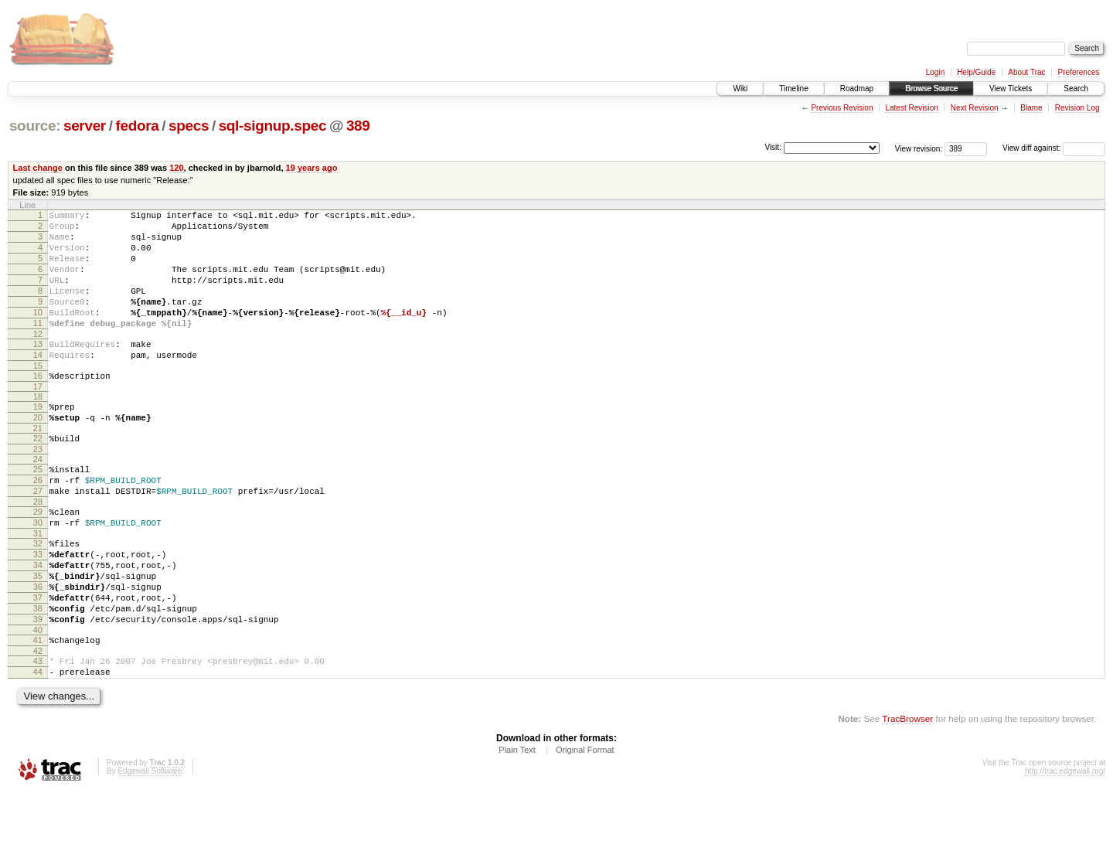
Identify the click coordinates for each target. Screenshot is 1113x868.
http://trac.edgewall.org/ (1065, 847)
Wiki (740, 88)
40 (38, 699)
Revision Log (1077, 108)
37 (38, 660)
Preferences (1079, 72)
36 (38, 647)
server (84, 125)
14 (38, 382)
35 (38, 633)
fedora (136, 125)
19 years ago (312, 167)
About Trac (1026, 72)
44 (38, 746)
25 (38, 508)
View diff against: (1053, 148)
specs (188, 125)
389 (358, 125)
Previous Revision (842, 108)
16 (38, 405)
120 (176, 167)
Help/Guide (976, 72)
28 (38, 548)
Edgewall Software (149, 847)
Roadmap (856, 88)
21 (38, 465)
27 (38, 535)
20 (38, 452)
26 (38, 521)
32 (38, 594)
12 (38, 359)
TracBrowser (907, 795)
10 (38, 333)
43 (38, 732)
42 (38, 722)
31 (38, 584)
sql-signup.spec (273, 125)
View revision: (919, 148)
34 (38, 620)
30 (38, 571)
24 (38, 498)
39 (38, 686)
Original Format (585, 826)
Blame (1031, 108)
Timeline (793, 88)
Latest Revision (911, 108)
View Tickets (1010, 88)
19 (38, 439)
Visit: (772, 147)
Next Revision (975, 108)
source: (34, 125)
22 (38, 475)
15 (38, 395)
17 (38, 419)
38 (38, 673)
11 (38, 346)
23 (38, 488)
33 (38, 607)
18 (38, 429)
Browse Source (931, 88)
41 (38, 709)
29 (38, 558)
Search (1076, 88)
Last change (38, 167)
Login (935, 72)
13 (38, 369)
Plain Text (517, 826)
